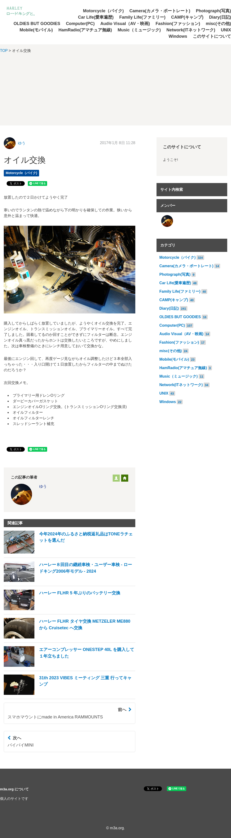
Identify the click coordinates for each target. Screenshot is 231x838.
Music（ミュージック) (139, 30)
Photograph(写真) (213, 10)
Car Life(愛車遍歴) (96, 17)
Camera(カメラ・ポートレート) (159, 10)
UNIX (226, 30)
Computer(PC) (80, 23)
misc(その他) (218, 23)
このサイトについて (212, 36)
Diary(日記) (220, 17)
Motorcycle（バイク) (103, 10)
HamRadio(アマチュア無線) (85, 30)
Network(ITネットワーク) (190, 30)
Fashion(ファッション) (178, 23)
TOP (4, 51)
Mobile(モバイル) (36, 30)
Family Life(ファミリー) (142, 17)
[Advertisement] (116, 92)
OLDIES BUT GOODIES (37, 23)
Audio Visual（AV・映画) (125, 23)
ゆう (21, 143)
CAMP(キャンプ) (187, 17)
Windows (178, 36)
